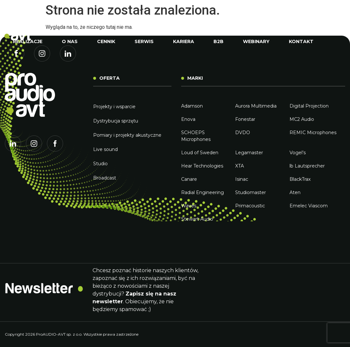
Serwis (144, 41)
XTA (239, 166)
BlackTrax (300, 179)
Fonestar (245, 119)
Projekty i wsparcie (114, 107)
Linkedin (68, 58)
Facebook (16, 58)
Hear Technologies (202, 166)
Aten (295, 192)
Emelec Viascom (309, 206)
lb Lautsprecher (307, 166)
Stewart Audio (197, 219)
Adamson (192, 106)
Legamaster (249, 153)
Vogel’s (298, 153)
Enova (188, 119)
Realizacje (27, 41)
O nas (70, 41)
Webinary (256, 41)
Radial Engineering (202, 192)
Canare (189, 179)
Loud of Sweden (199, 153)
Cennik (106, 41)
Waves (188, 206)
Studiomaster (250, 192)
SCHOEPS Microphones (196, 136)
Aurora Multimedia (256, 106)
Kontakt (301, 41)
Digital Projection (309, 106)
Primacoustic (250, 206)
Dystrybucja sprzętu (115, 121)
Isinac (241, 179)
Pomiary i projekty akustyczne (127, 135)
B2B (218, 41)
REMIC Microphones (313, 132)
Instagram (42, 58)
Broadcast (104, 178)
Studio (100, 164)
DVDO (242, 132)
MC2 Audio (302, 119)
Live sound (105, 149)
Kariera (183, 41)
